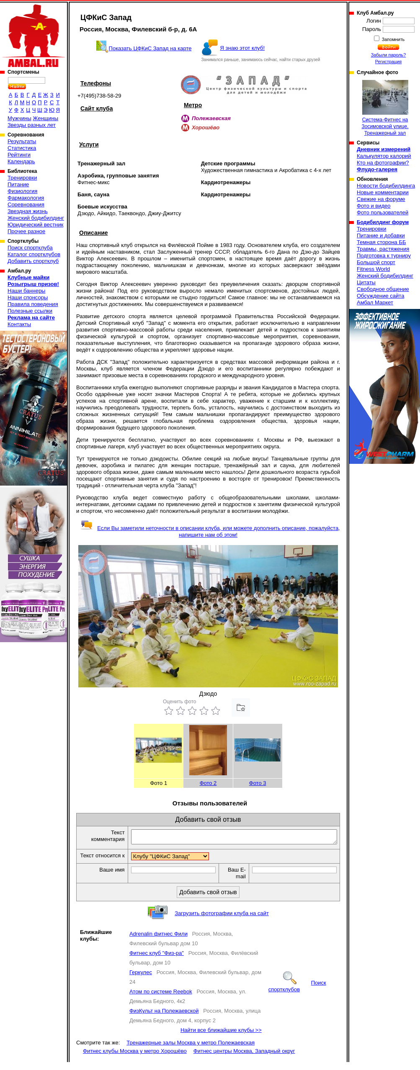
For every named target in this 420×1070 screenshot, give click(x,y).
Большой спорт (376, 262)
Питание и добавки (381, 235)
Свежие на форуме (381, 199)
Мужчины (19, 118)
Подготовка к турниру (384, 255)
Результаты (22, 141)
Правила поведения (33, 304)
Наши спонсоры (28, 297)
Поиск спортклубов (297, 994)
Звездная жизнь (28, 211)
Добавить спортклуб (33, 261)
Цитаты (366, 282)
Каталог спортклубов (34, 254)
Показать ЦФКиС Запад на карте (150, 48)
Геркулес (140, 980)
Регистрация (388, 61)
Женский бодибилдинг (36, 218)
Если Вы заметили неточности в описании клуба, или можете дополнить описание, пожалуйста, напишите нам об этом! (210, 531)
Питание (18, 184)
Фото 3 (257, 783)
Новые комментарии (383, 192)
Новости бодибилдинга (386, 186)
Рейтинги (19, 155)
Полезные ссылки (30, 311)
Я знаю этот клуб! (242, 48)
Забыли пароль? (388, 54)
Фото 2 (208, 783)
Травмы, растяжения (383, 249)
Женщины (45, 118)
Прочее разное (26, 231)
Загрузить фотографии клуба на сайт (222, 921)
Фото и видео (374, 206)
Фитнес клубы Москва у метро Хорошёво (135, 1059)
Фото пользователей (382, 212)
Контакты (19, 324)
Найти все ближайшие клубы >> (221, 1038)
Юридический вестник (35, 224)
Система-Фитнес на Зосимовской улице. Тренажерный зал (384, 108)
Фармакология (26, 198)
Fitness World (373, 269)
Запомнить (393, 39)
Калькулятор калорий (384, 156)
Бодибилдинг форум (383, 222)
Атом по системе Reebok (160, 999)
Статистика (22, 148)
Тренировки (22, 178)
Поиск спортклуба (30, 247)
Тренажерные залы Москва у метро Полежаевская (190, 1050)
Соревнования (26, 204)
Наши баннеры (26, 291)
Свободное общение (383, 289)
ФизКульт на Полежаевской (164, 1019)
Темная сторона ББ (381, 242)
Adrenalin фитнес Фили (158, 942)
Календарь (21, 161)
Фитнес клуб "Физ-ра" (156, 961)
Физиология (22, 191)
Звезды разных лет (32, 125)
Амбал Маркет (375, 302)
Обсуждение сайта (380, 296)
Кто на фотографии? (383, 162)
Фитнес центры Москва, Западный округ (244, 1059)
